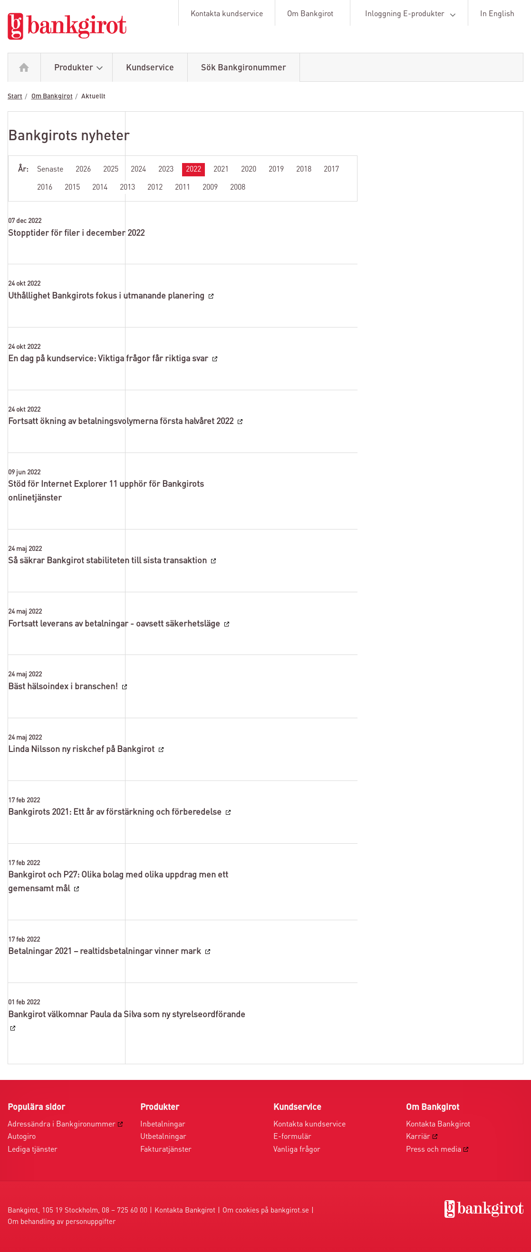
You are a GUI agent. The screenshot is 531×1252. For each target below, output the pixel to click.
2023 (166, 169)
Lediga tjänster (33, 1150)
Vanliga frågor (296, 1150)
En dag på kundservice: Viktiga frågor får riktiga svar (109, 359)
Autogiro (22, 1137)
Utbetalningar (163, 1137)
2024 (138, 169)
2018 (303, 169)
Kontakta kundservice (227, 14)
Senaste (50, 169)
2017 (331, 169)
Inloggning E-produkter (412, 14)
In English (497, 14)
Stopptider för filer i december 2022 (76, 233)
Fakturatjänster (166, 1150)
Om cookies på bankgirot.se (265, 1210)
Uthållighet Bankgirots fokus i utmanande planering (107, 296)
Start (15, 96)
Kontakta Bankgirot (438, 1124)
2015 (72, 188)
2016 (44, 188)
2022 (193, 169)
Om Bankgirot (310, 14)
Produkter (80, 68)
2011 (182, 188)
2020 (248, 169)
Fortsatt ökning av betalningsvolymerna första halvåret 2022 (121, 421)
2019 (276, 169)
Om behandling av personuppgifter (62, 1222)
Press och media (433, 1150)
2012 (155, 188)
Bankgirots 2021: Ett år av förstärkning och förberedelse (115, 812)
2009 (210, 188)
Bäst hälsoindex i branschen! (64, 687)
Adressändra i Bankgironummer (62, 1124)
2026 (83, 169)
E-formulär (292, 1137)
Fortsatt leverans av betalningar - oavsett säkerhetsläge (115, 624)
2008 (237, 188)
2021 (221, 169)
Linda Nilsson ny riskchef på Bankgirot (82, 749)
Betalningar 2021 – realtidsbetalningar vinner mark (105, 951)
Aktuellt (93, 96)
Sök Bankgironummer (243, 68)
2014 (99, 188)
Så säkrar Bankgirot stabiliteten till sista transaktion (108, 561)
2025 (110, 169)
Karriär (418, 1137)
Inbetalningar (162, 1124)
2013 (127, 188)
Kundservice (150, 68)
